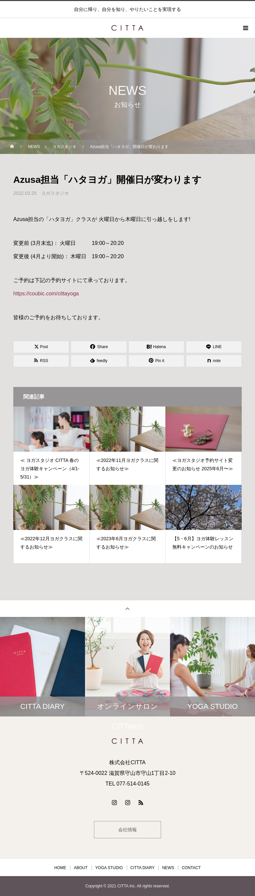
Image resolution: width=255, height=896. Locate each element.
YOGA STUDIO (109, 867)
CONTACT (191, 867)
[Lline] (214, 347)
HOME (60, 867)
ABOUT (80, 867)
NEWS (168, 867)
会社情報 (127, 829)
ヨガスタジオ (55, 193)
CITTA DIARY (142, 867)
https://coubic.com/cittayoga (46, 293)
